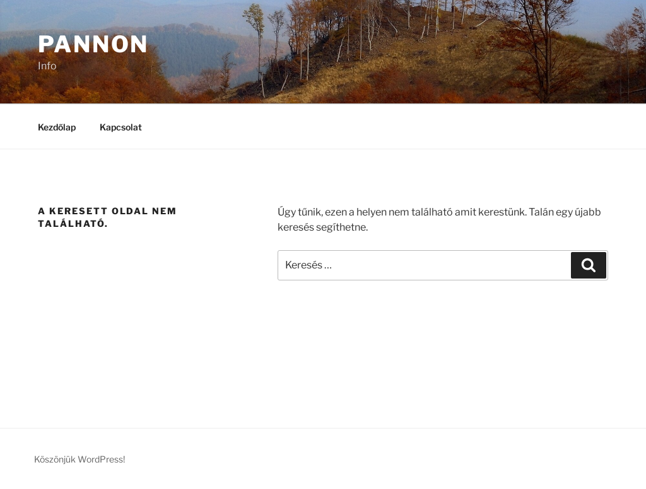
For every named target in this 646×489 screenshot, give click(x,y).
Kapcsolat (121, 127)
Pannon (93, 44)
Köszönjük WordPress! (79, 459)
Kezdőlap (57, 127)
